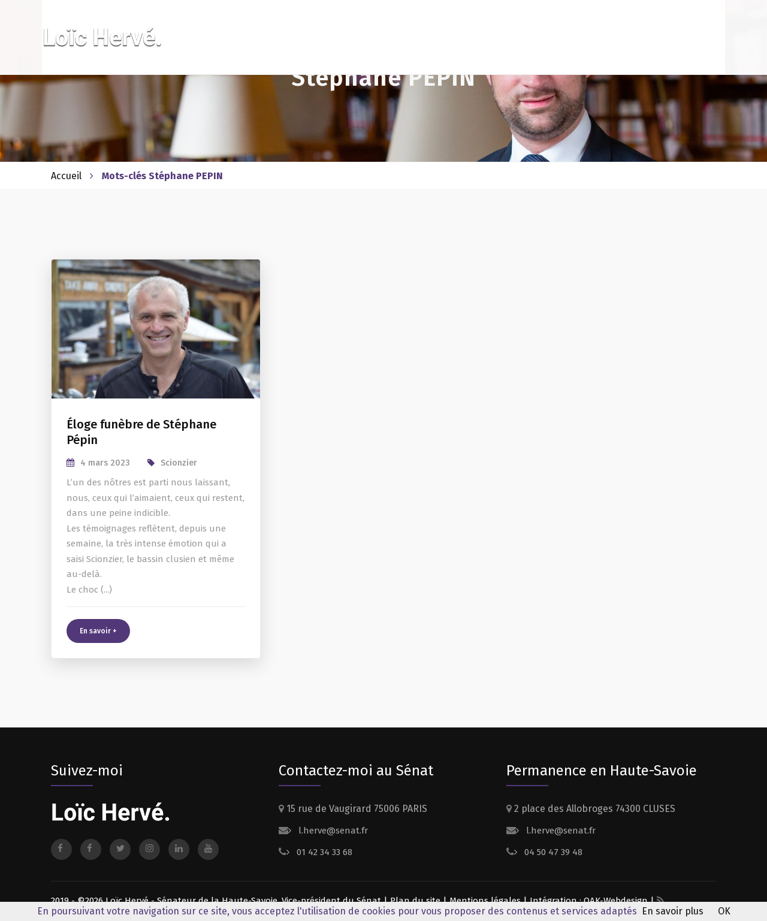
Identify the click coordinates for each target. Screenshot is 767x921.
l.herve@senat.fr (332, 830)
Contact (690, 28)
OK (724, 911)
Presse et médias (621, 28)
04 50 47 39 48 (552, 852)
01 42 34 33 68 (323, 852)
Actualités (547, 28)
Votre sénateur (383, 28)
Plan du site (415, 900)
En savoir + (98, 631)
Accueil (66, 176)
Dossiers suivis (471, 28)
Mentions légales (485, 900)
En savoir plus (672, 911)
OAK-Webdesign (617, 900)
